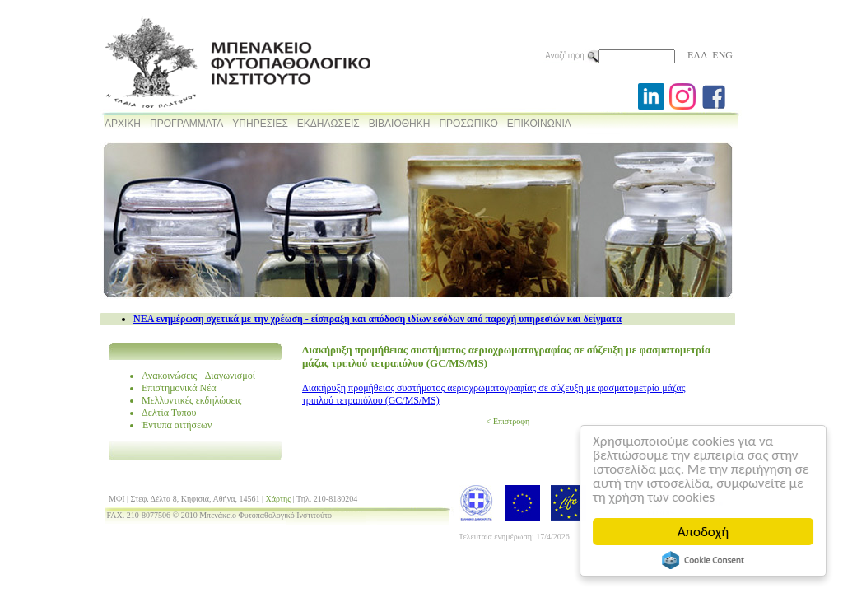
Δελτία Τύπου (169, 412)
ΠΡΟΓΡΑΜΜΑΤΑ (186, 123)
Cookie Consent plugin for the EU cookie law (703, 560)
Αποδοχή (703, 531)
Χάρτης (278, 498)
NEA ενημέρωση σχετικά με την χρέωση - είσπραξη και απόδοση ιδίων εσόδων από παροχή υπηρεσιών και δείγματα (377, 319)
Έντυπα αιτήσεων (177, 425)
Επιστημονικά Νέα (179, 388)
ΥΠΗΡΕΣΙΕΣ (260, 123)
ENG (722, 55)
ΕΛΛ (697, 55)
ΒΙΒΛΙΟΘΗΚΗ (400, 123)
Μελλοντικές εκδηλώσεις (192, 400)
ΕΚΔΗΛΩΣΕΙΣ (328, 123)
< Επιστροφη (508, 421)
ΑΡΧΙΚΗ (123, 123)
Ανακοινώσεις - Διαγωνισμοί (198, 375)
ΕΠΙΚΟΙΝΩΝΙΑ (539, 123)
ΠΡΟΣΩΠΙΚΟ (468, 123)
